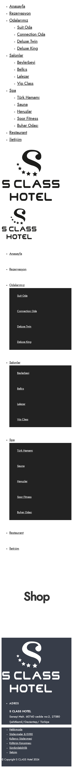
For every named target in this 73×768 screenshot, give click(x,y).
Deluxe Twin (27, 41)
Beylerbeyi (26, 62)
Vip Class (25, 84)
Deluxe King (27, 48)
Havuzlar (24, 112)
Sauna (22, 105)
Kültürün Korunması (20, 743)
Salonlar (16, 55)
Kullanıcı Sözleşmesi (20, 739)
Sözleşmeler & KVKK (21, 734)
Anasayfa (17, 6)
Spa (12, 91)
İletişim (15, 140)
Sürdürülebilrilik (18, 748)
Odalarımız (18, 20)
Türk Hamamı (28, 98)
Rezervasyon (20, 13)
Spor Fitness (27, 119)
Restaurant (18, 133)
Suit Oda (24, 27)
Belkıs (22, 69)
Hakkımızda (15, 729)
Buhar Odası (27, 126)
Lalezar (23, 76)
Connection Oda (31, 34)
